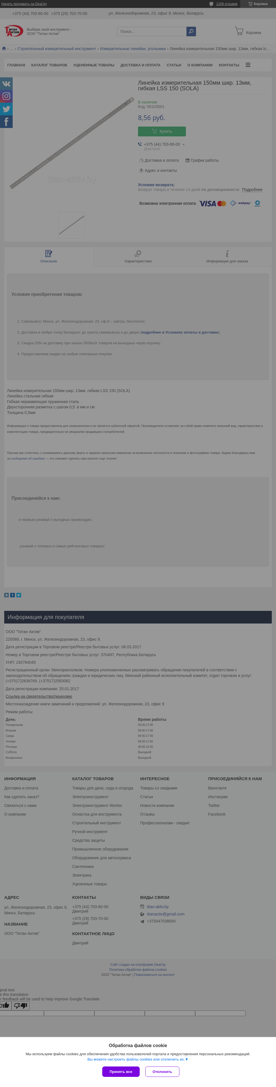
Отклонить (162, 1072)
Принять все (121, 1072)
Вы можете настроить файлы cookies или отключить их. (136, 1059)
